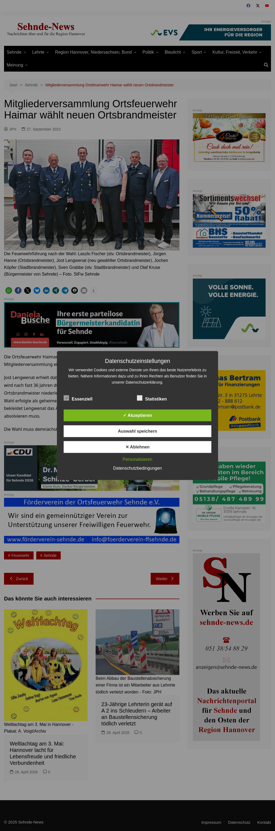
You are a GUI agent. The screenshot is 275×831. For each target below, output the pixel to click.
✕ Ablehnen (137, 447)
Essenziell (78, 398)
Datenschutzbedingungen (137, 468)
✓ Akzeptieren (137, 415)
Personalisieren (137, 459)
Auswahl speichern (137, 431)
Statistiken (152, 398)
